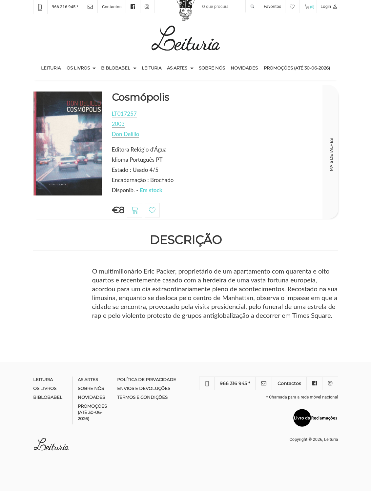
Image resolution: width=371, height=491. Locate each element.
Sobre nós (212, 68)
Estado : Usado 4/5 (135, 169)
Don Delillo (125, 134)
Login (329, 6)
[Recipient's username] (229, 6)
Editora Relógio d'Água (139, 149)
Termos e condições (142, 397)
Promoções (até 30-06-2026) (297, 68)
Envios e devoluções (143, 388)
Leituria (52, 68)
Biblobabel (115, 68)
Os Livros (78, 68)
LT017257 (124, 113)
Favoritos (281, 6)
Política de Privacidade (146, 379)
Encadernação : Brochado (143, 179)
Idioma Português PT (137, 159)
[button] (94, 68)
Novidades (244, 68)
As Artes (177, 68)
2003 (118, 123)
